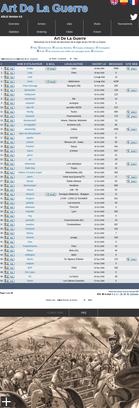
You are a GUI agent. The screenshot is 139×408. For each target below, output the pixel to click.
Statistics (14, 31)
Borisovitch (30, 90)
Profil (40, 51)
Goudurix (30, 116)
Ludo (30, 73)
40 (128, 294)
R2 (30, 276)
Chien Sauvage (29, 86)
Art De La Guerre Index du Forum (1, 55)
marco (30, 151)
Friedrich (30, 146)
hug (30, 216)
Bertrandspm (30, 185)
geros (30, 155)
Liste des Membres (62, 48)
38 (121, 294)
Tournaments (125, 23)
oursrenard (30, 99)
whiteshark (30, 164)
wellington (30, 255)
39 (124, 294)
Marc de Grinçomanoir (30, 133)
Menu (6, 401)
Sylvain (29, 181)
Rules (97, 23)
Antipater (30, 211)
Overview (14, 23)
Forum (97, 31)
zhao (30, 242)
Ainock (30, 190)
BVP (30, 268)
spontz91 (30, 220)
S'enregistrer (103, 48)
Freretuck (30, 229)
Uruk (30, 77)
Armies (42, 23)
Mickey (30, 233)
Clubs (69, 31)
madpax (30, 263)
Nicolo (30, 259)
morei (30, 81)
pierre (30, 177)
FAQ (33, 48)
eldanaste (30, 207)
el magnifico (30, 125)
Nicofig (30, 112)
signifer (29, 138)
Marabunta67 (30, 120)
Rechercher (44, 48)
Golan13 (30, 194)
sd (30, 159)
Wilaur (30, 250)
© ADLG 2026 (55, 312)
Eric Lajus (30, 272)
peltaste (30, 203)
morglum (30, 198)
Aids (69, 23)
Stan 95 (30, 107)
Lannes (29, 142)
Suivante (134, 294)
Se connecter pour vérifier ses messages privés (67, 51)
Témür (30, 281)
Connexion (97, 51)
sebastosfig (29, 129)
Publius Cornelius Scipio (30, 172)
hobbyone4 (30, 94)
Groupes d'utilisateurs (84, 48)
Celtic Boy (30, 168)
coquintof (30, 103)
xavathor (30, 224)
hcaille (30, 68)
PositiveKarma (30, 246)
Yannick (30, 237)
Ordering (42, 31)
